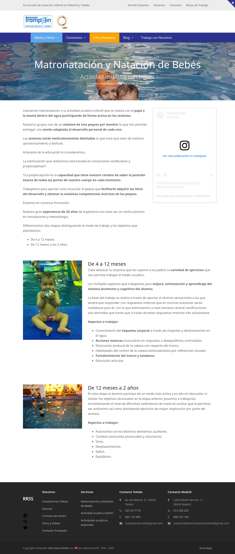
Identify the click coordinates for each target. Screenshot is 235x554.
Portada (92, 83)
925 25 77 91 (133, 510)
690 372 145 (181, 517)
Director (47, 509)
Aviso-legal (205, 548)
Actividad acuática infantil (97, 513)
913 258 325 (181, 510)
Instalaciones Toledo (55, 501)
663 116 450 (132, 517)
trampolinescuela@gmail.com (144, 523)
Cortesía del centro (54, 516)
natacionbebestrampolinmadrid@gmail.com (201, 523)
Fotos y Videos (51, 523)
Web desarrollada (58, 548)
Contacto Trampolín (54, 530)
